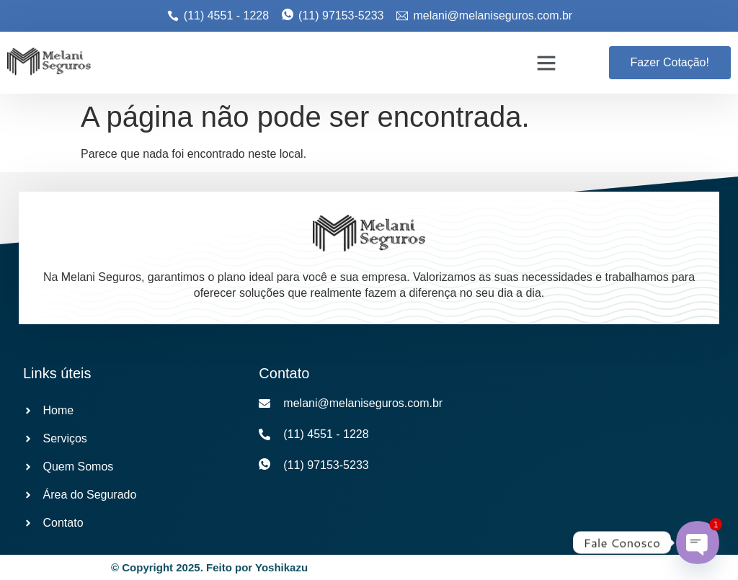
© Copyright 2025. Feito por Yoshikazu (209, 567)
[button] (546, 63)
